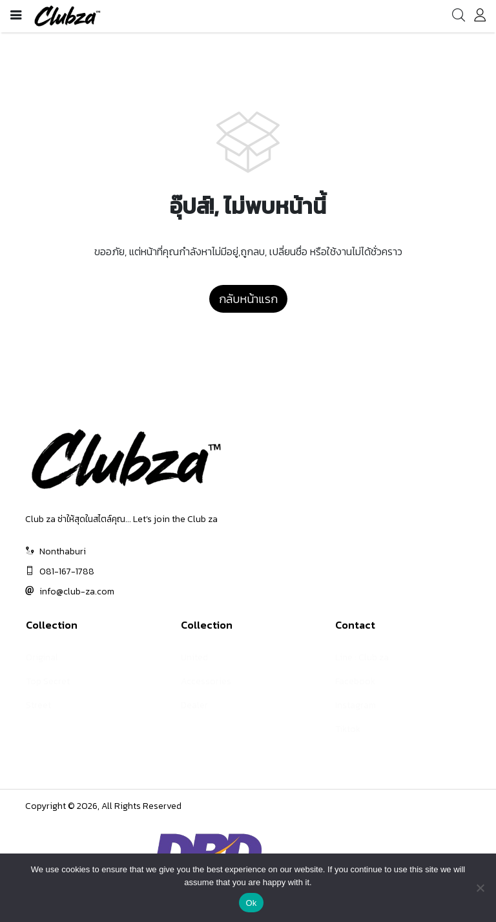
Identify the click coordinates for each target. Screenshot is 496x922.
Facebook (355, 681)
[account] (479, 18)
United (194, 657)
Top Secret (48, 681)
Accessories (206, 681)
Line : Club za (362, 657)
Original (42, 657)
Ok (250, 903)
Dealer (194, 705)
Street (38, 705)
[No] (479, 887)
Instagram (355, 705)
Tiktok (347, 729)
